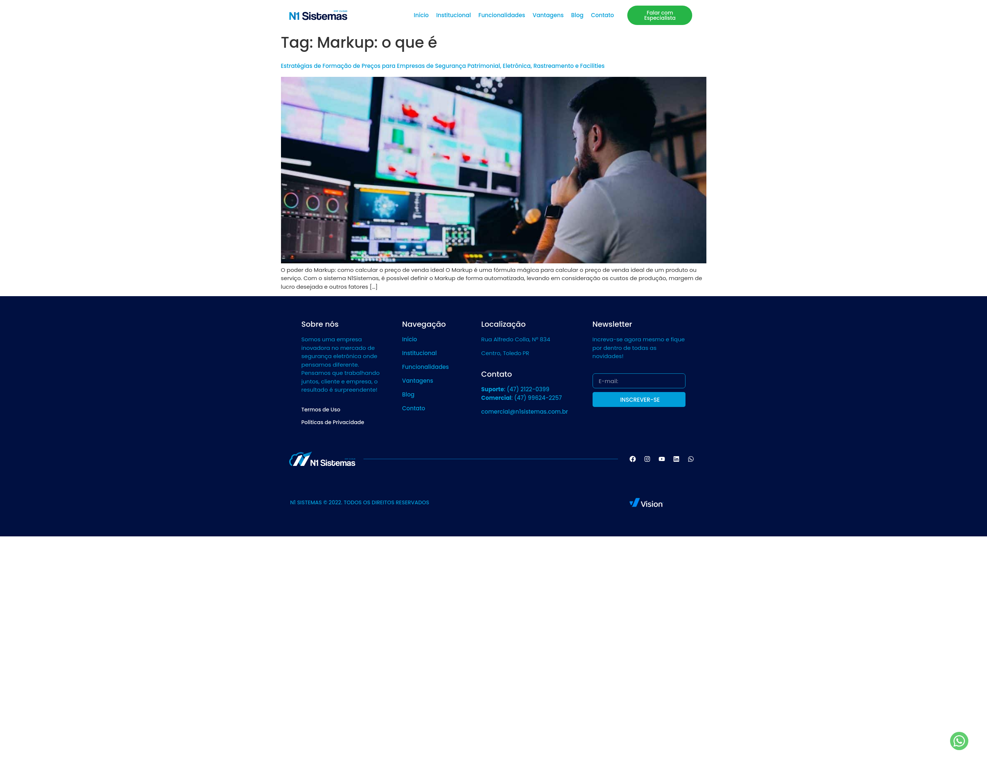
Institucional (453, 15)
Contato (602, 15)
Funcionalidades (501, 15)
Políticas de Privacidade (333, 422)
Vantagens (547, 15)
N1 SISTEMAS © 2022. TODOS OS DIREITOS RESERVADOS (360, 502)
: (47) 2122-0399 (515, 389)
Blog (577, 15)
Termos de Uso (321, 409)
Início (421, 15)
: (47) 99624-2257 (521, 398)
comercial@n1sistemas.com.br (524, 412)
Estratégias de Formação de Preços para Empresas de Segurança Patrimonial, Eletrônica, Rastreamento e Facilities (443, 66)
